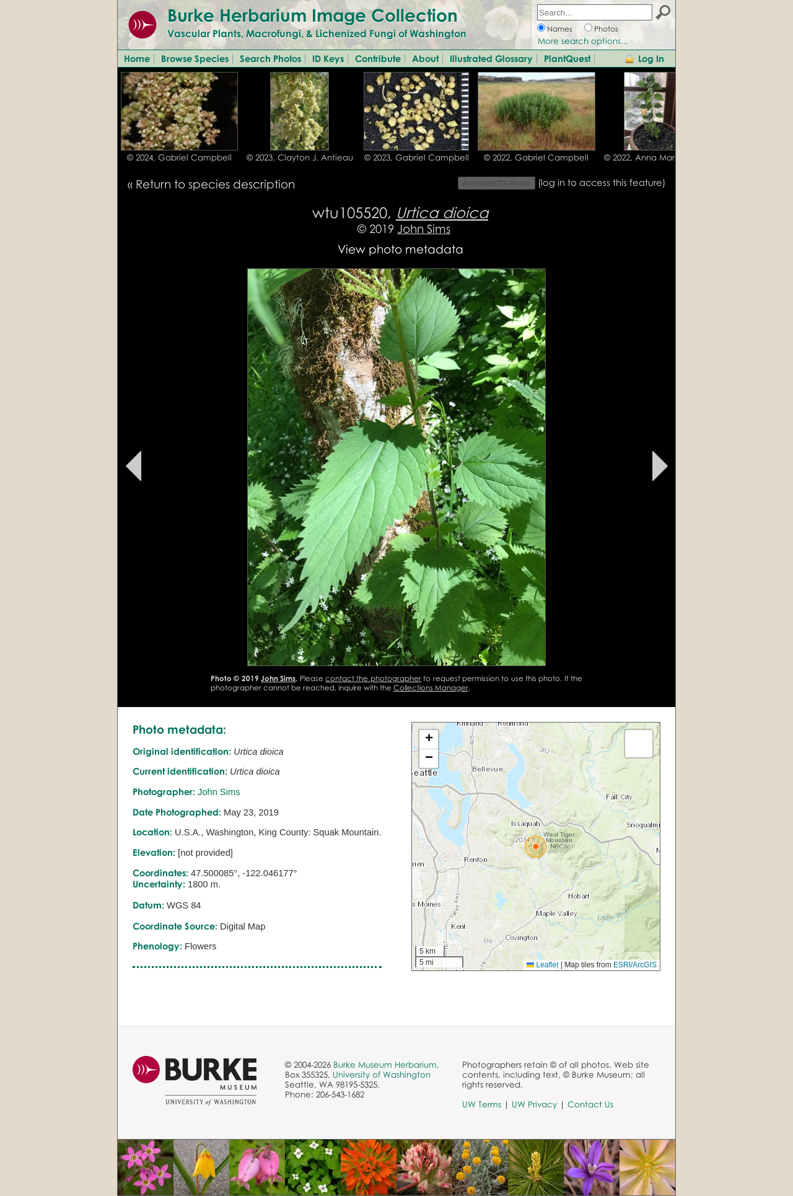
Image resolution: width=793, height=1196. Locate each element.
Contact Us (590, 1104)
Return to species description (215, 184)
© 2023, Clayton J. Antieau (300, 157)
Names (559, 28)
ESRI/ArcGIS (635, 965)
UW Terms (481, 1104)
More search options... (583, 41)
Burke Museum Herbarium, (386, 1065)
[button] (536, 846)
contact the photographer (373, 678)
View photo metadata (400, 249)
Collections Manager (430, 687)
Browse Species (195, 58)
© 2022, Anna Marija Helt (653, 157)
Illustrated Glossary (491, 58)
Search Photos (270, 58)
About (425, 58)
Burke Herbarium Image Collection (312, 14)
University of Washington (382, 1074)
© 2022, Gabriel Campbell (536, 157)
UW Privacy (534, 1104)
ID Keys (328, 58)
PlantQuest (567, 58)
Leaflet (542, 965)
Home (137, 58)
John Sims (423, 228)
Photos (606, 28)
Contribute (378, 58)
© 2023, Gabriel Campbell (416, 157)
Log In (651, 58)
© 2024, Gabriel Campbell (179, 157)
